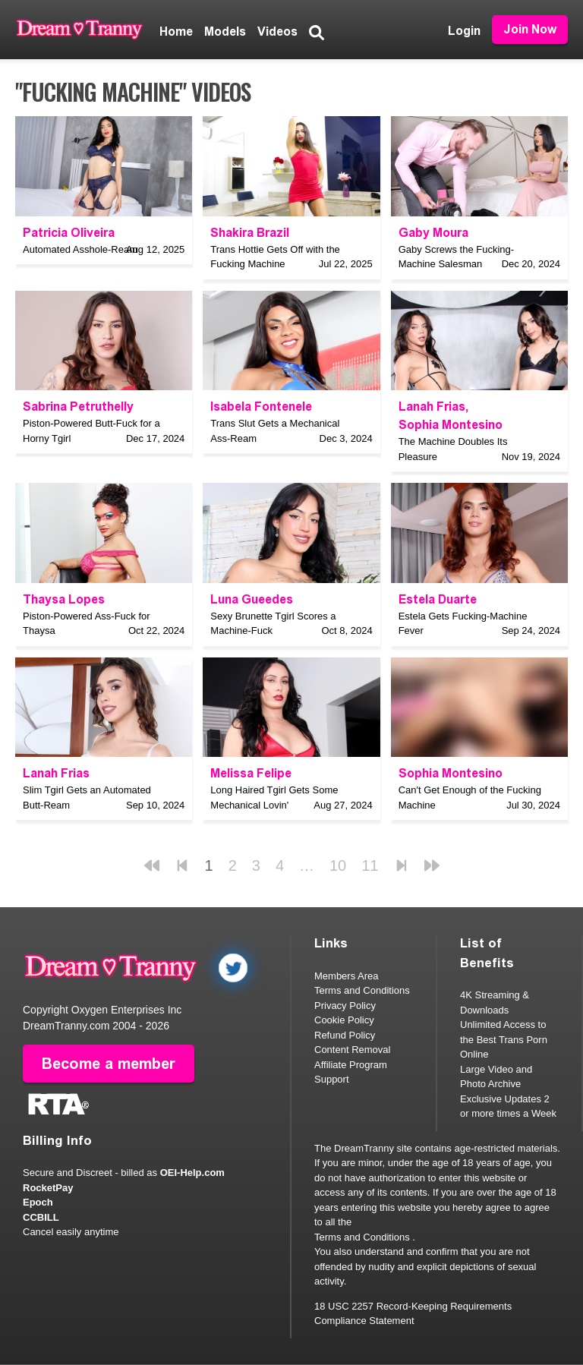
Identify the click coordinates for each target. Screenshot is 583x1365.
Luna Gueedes (251, 599)
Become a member (108, 1063)
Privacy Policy (345, 1005)
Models (225, 31)
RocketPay (48, 1187)
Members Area (346, 976)
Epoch (38, 1202)
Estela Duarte (438, 599)
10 (337, 865)
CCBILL (41, 1217)
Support (331, 1079)
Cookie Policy (344, 1020)
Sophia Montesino (451, 425)
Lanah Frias (432, 406)
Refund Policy (344, 1035)
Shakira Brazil (249, 232)
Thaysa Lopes (64, 599)
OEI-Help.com (192, 1172)
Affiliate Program (350, 1064)
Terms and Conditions (362, 990)
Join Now (529, 29)
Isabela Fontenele (261, 406)
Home (176, 31)
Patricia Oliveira (69, 232)
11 (369, 865)
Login (464, 31)
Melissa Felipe (251, 773)
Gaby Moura (433, 232)
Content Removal (352, 1049)
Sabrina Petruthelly (78, 406)
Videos (277, 31)
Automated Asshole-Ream (80, 249)
